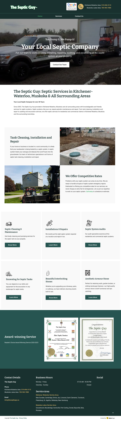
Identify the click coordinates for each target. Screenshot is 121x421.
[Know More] (12, 245)
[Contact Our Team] (59, 64)
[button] (58, 16)
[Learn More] (53, 245)
